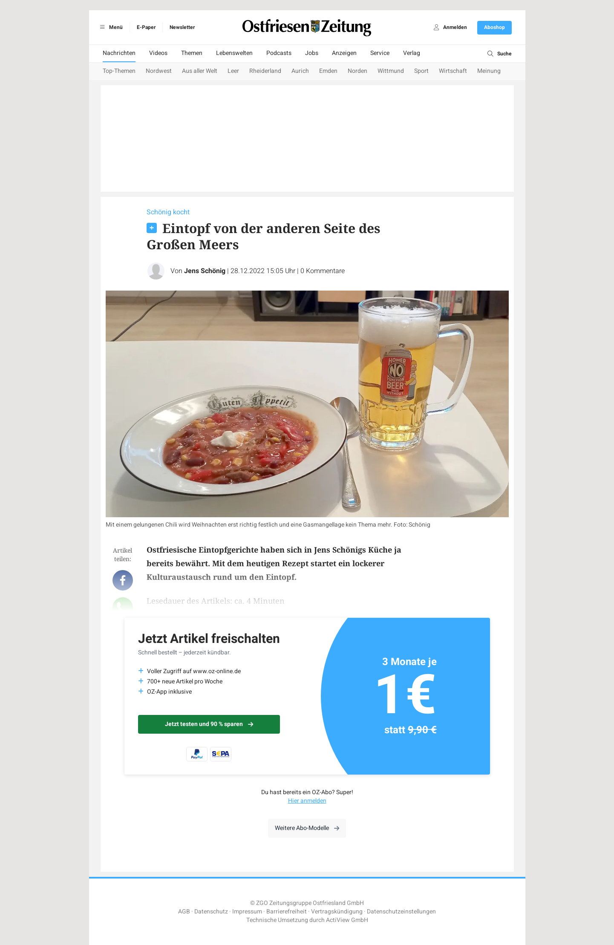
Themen (191, 53)
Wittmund (391, 70)
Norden (357, 70)
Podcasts (278, 53)
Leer (233, 70)
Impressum (247, 911)
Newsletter (182, 27)
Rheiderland (265, 70)
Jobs (311, 53)
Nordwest (159, 70)
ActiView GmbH (347, 920)
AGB (184, 911)
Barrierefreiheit (286, 911)
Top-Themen (119, 70)
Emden (328, 70)
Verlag (411, 53)
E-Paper (146, 27)
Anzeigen (344, 53)
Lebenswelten (234, 53)
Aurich (300, 70)
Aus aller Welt (199, 70)
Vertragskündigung (337, 911)
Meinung (489, 70)
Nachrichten (119, 53)
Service (379, 53)
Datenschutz (211, 911)
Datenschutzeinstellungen (401, 911)
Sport (421, 70)
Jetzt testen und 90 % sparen (209, 724)
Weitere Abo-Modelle (307, 828)
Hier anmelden (307, 800)
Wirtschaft (453, 70)
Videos (158, 53)
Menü (110, 27)
